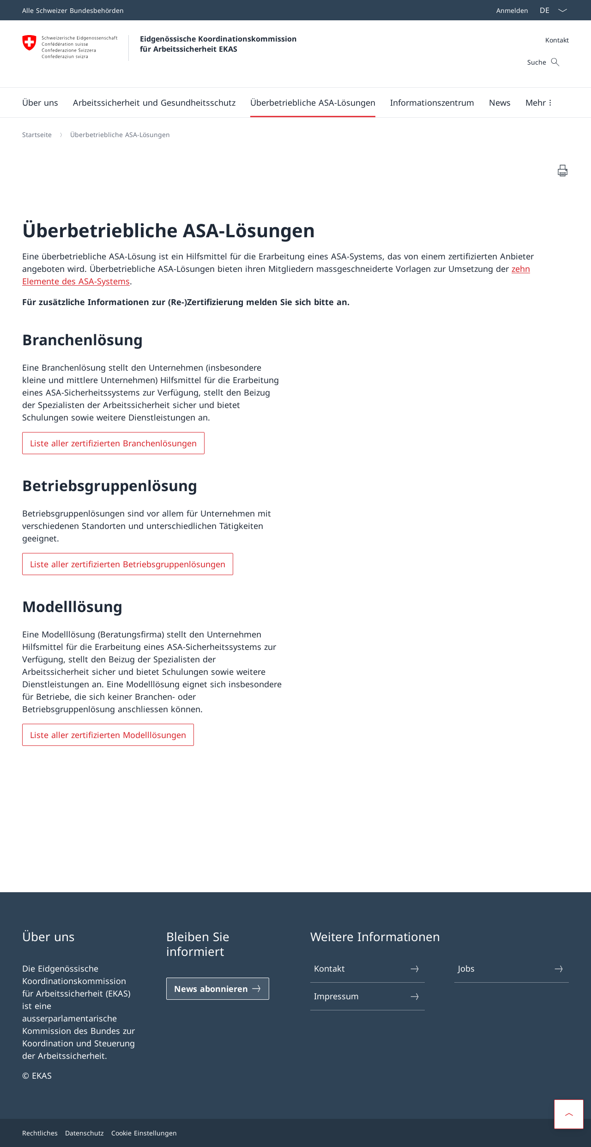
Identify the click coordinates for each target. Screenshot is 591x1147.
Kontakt (557, 40)
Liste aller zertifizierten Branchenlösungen (113, 443)
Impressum (367, 996)
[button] (40, 102)
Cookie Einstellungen (144, 1133)
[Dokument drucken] (562, 170)
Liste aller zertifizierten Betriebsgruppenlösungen (127, 564)
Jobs (511, 968)
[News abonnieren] (217, 989)
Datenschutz (84, 1133)
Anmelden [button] (512, 10)
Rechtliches (40, 1133)
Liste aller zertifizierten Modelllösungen (108, 734)
